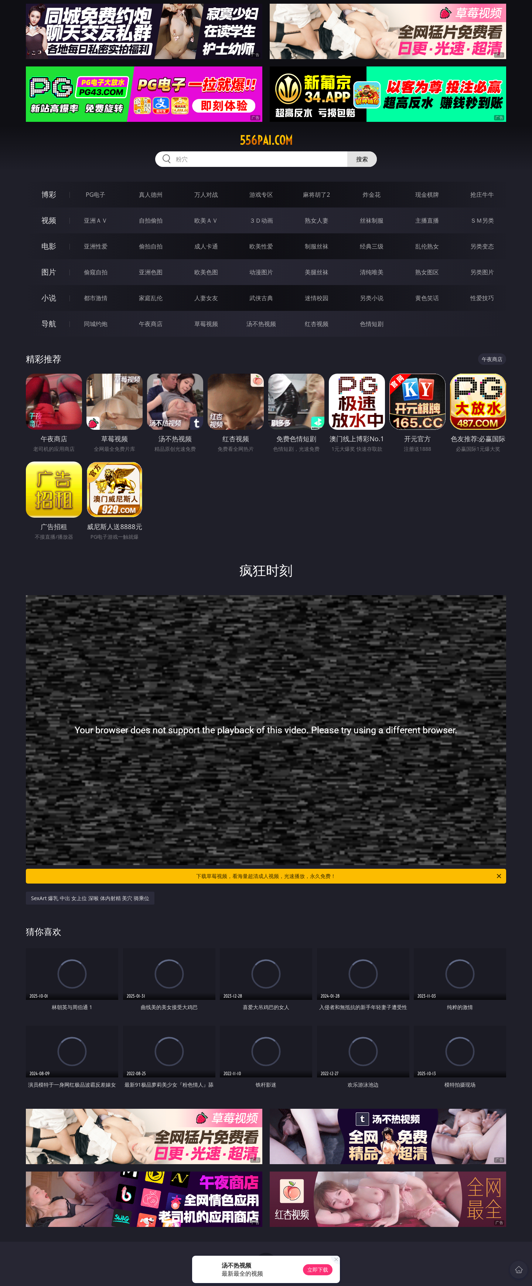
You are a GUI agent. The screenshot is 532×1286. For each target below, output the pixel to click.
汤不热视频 (261, 324)
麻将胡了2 (316, 195)
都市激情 (96, 298)
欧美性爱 (261, 246)
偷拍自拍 (151, 246)
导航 (48, 324)
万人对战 (206, 195)
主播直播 (427, 220)
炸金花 (372, 195)
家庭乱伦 (151, 298)
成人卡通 (206, 246)
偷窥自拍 (96, 272)
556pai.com (266, 140)
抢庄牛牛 (482, 195)
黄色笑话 (427, 298)
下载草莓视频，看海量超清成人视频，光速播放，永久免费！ (349, 876)
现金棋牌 (427, 195)
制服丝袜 (316, 246)
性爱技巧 (482, 298)
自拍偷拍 (151, 220)
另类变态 (482, 246)
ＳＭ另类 (482, 220)
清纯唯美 (371, 272)
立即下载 (317, 1269)
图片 (48, 272)
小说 (48, 298)
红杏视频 (316, 324)
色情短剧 (371, 324)
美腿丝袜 (316, 272)
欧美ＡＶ (206, 220)
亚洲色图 (151, 272)
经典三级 (371, 246)
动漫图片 (261, 272)
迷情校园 (316, 298)
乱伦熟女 (427, 246)
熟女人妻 (316, 220)
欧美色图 (206, 272)
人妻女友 (206, 298)
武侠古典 (261, 298)
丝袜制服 (371, 220)
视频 (48, 220)
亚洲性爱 (96, 246)
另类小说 (371, 298)
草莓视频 (206, 324)
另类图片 (482, 272)
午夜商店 (151, 324)
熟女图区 (427, 272)
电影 (48, 246)
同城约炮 (96, 324)
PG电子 (95, 195)
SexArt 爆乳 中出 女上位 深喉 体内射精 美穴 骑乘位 (90, 898)
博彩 (48, 194)
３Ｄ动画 (261, 220)
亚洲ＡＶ (96, 220)
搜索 (362, 159)
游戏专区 (261, 195)
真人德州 (151, 195)
